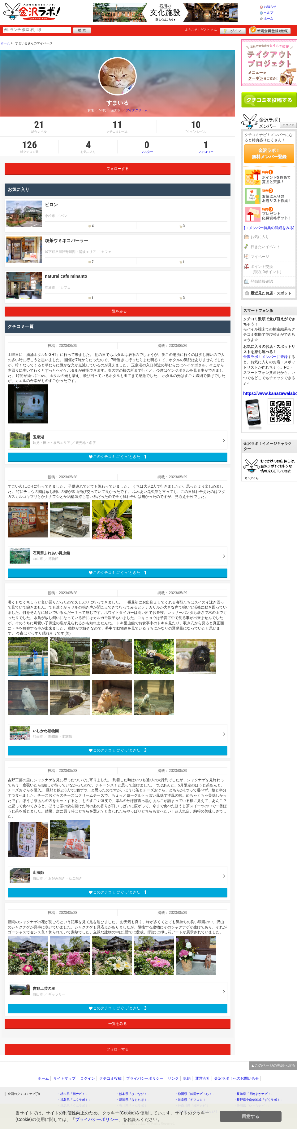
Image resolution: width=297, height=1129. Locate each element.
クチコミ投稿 (110, 1078)
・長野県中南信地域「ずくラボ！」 (258, 1099)
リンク (173, 1078)
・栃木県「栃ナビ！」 (72, 1094)
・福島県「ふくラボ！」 (74, 1099)
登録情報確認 (262, 281)
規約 (187, 1078)
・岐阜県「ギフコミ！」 (192, 1099)
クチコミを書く (269, 100)
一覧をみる (117, 311)
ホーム (268, 18)
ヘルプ (268, 12)
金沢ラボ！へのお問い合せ (236, 1078)
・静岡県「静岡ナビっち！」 (195, 1094)
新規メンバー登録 (270, 30)
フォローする (117, 168)
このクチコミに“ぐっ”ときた (117, 457)
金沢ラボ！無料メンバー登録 (269, 153)
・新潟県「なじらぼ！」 (133, 1099)
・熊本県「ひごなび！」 (133, 1094)
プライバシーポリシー (144, 1078)
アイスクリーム (137, 110)
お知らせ (270, 6)
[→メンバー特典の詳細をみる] (269, 228)
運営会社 (202, 1078)
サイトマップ (64, 1078)
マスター (147, 146)
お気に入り (260, 237)
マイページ (260, 257)
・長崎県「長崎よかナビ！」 (254, 1094)
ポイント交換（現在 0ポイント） (267, 269)
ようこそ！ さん (201, 29)
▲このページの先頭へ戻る (273, 1065)
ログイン (233, 30)
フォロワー (205, 146)
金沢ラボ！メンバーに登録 (265, 357)
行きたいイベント (265, 247)
